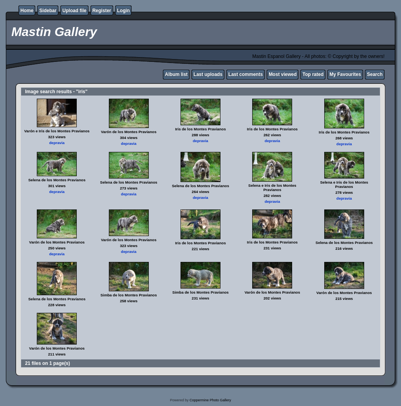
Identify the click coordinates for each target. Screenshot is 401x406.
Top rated (312, 74)
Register (101, 10)
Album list (176, 74)
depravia (56, 143)
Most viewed (282, 74)
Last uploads (207, 74)
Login (123, 10)
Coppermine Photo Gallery (210, 400)
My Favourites (345, 74)
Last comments (245, 74)
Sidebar (47, 10)
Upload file (74, 10)
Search (375, 74)
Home (26, 10)
